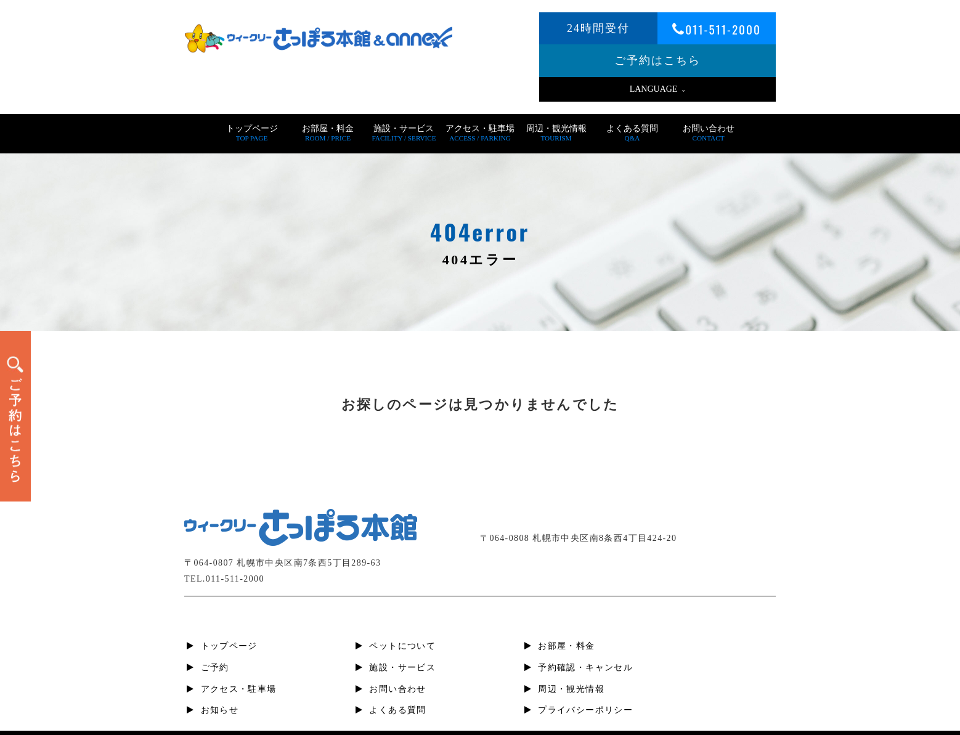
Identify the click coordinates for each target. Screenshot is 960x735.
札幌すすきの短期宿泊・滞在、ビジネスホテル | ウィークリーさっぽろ (499, 722)
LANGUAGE (658, 89)
